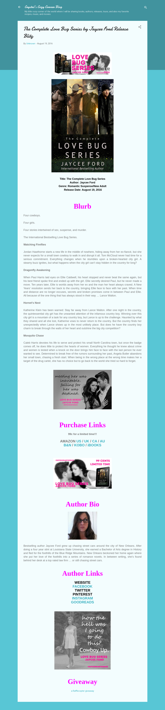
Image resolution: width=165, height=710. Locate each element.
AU (102, 441)
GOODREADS (82, 602)
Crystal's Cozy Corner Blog (43, 7)
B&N (67, 445)
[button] (140, 27)
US (78, 441)
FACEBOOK (82, 586)
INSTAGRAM (82, 598)
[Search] (145, 7)
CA (94, 441)
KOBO (79, 445)
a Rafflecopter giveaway (82, 691)
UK (86, 441)
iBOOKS (94, 445)
